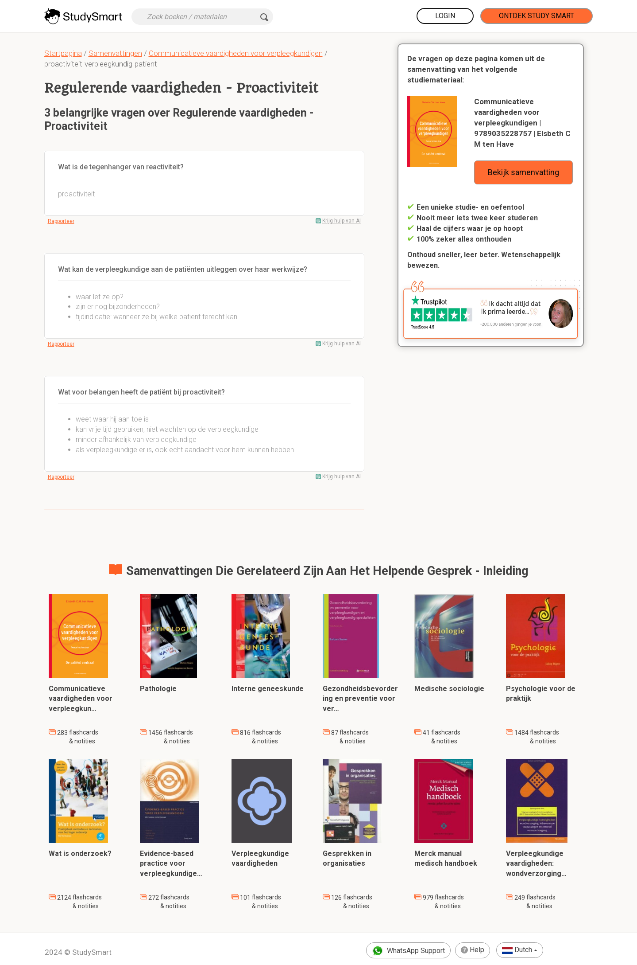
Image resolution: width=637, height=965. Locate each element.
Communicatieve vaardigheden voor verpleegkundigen (236, 53)
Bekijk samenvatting (523, 172)
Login (445, 16)
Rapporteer (61, 221)
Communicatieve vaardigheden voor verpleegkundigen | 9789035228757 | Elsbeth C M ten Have (522, 122)
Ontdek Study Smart (536, 16)
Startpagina (63, 53)
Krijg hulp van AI (341, 221)
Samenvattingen (115, 53)
